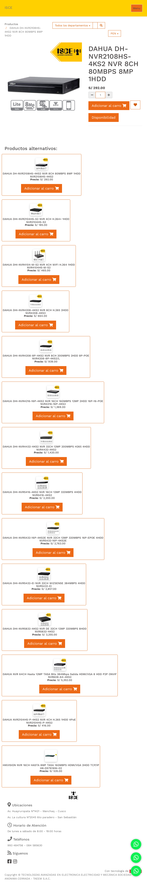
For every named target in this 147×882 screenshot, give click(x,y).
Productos (11, 24)
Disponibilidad (103, 117)
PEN (114, 33)
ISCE (8, 8)
